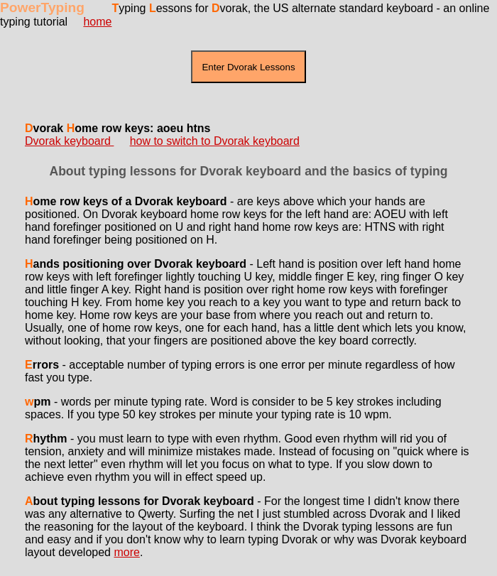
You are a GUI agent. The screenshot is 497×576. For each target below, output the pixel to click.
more (126, 552)
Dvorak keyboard (69, 141)
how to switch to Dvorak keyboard (215, 141)
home (97, 22)
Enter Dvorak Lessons (248, 67)
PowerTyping (42, 7)
